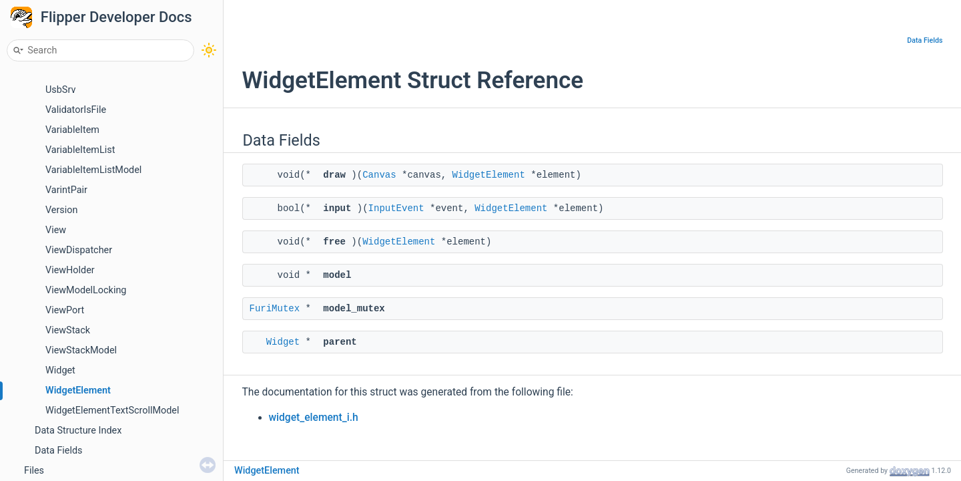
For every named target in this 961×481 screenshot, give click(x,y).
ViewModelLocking (85, 290)
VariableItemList (80, 150)
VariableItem (72, 130)
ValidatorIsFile (75, 110)
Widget (60, 370)
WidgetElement (78, 390)
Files (34, 470)
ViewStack (67, 330)
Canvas (379, 175)
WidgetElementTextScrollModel (112, 410)
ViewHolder (70, 270)
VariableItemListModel (93, 170)
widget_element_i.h (313, 418)
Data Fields (59, 450)
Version (61, 210)
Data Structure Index (78, 430)
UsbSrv (60, 90)
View (55, 230)
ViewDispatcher (78, 250)
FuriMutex (275, 308)
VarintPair (66, 190)
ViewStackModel (81, 350)
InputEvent (396, 208)
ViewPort (64, 310)
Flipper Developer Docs (116, 17)
